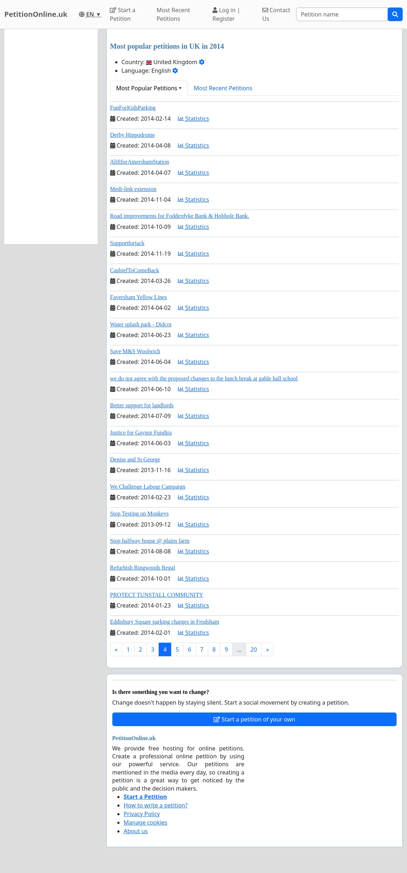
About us (136, 831)
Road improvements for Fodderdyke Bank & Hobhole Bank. (179, 216)
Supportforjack (127, 243)
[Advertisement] (51, 136)
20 (254, 649)
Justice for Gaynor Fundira (141, 433)
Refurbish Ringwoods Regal (142, 568)
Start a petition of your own (254, 719)
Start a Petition (122, 14)
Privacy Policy (142, 814)
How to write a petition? (156, 805)
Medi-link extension (133, 189)
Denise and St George (135, 459)
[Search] (342, 14)
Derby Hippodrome (132, 135)
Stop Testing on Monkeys (139, 513)
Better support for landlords (142, 405)
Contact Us (276, 14)
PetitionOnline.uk (35, 14)
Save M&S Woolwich (135, 351)
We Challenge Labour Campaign (148, 487)
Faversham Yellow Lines (138, 297)
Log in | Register (226, 14)
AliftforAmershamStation (139, 162)
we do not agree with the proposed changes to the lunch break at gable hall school (204, 378)
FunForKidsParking (133, 108)
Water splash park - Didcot (141, 324)
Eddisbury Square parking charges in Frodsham (164, 622)
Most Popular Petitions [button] (147, 88)
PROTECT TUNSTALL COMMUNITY (157, 595)
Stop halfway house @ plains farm (150, 541)
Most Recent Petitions (173, 14)
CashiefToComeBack (134, 270)
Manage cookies (146, 822)
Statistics (193, 119)
